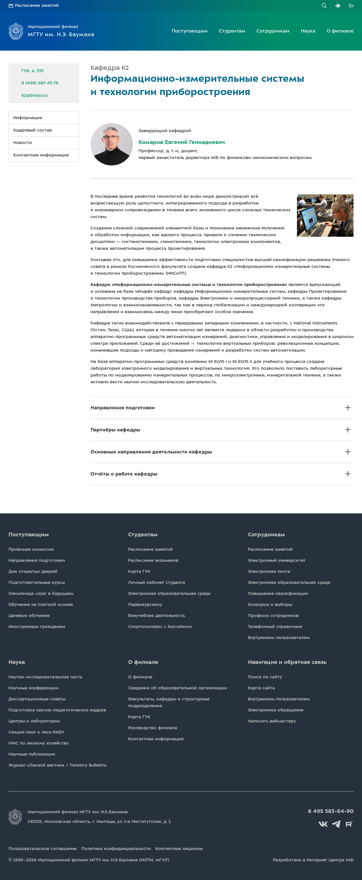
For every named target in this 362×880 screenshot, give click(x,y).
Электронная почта (269, 571)
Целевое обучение (28, 615)
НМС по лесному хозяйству (38, 743)
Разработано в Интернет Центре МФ (313, 859)
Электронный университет (276, 560)
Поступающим (190, 30)
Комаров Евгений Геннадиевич (182, 142)
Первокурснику (145, 604)
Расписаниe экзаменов (153, 560)
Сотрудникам (273, 30)
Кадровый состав (32, 130)
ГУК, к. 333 (32, 70)
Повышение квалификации (278, 593)
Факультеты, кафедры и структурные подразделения (169, 702)
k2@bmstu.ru (34, 95)
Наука (308, 30)
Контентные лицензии (182, 848)
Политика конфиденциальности (117, 848)
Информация (27, 117)
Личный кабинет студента (156, 582)
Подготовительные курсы (36, 582)
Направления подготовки (36, 560)
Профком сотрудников (273, 615)
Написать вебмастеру (272, 721)
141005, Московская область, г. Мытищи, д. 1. (100, 821)
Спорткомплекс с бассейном (160, 626)
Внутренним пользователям (279, 637)
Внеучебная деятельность (156, 615)
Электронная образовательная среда (169, 593)
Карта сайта (261, 688)
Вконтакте (324, 824)
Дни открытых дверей (32, 571)
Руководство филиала (152, 728)
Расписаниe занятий (150, 549)
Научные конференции (33, 688)
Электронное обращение (275, 710)
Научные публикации (31, 754)
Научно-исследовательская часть (45, 677)
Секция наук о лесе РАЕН (36, 732)
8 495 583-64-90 (331, 811)
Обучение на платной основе (40, 604)
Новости (22, 142)
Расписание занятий (37, 5)
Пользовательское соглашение (42, 848)
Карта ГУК (139, 571)
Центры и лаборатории (34, 721)
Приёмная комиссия (31, 549)
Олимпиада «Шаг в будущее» (41, 593)
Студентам (232, 30)
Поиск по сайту (265, 677)
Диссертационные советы (36, 699)
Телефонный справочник (275, 626)
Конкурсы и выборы (270, 604)
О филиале (340, 30)
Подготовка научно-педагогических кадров (57, 710)
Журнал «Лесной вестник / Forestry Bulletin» (57, 765)
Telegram (336, 824)
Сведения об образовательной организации (177, 688)
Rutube (349, 824)
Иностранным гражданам (36, 626)
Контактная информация (41, 155)
